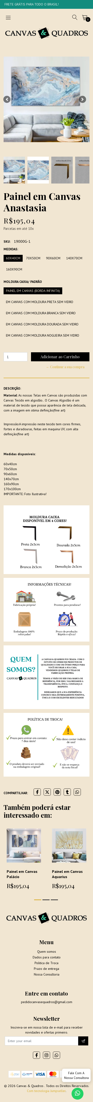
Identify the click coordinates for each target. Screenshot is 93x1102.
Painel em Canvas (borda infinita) (33, 291)
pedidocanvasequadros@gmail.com (46, 1002)
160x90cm (14, 269)
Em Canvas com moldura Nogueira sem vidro (42, 335)
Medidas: (11, 249)
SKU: (7, 241)
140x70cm (74, 258)
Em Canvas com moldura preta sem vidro (39, 302)
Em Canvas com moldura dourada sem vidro (42, 324)
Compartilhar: (16, 793)
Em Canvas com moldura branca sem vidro (41, 313)
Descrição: (12, 388)
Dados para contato (47, 957)
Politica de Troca (46, 963)
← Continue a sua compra (65, 367)
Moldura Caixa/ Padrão (23, 282)
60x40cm (13, 258)
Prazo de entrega (46, 969)
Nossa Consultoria (46, 974)
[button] (7, 99)
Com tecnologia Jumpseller (46, 1091)
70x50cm (33, 258)
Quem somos (46, 951)
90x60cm (53, 258)
